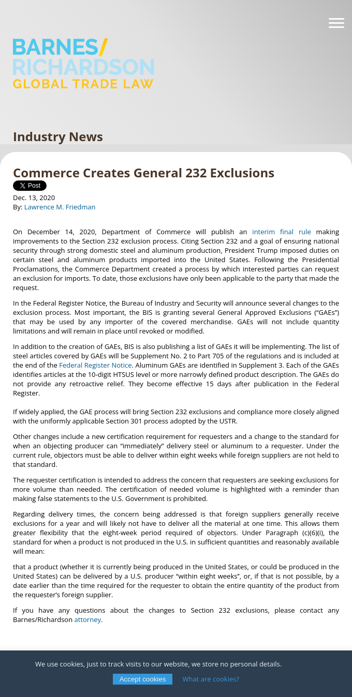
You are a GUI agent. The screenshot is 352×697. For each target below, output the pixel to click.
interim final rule (281, 231)
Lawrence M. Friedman (60, 206)
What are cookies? (211, 679)
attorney (88, 619)
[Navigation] (336, 23)
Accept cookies (143, 679)
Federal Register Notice (95, 365)
